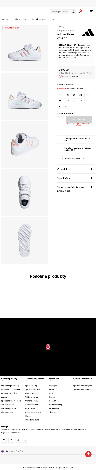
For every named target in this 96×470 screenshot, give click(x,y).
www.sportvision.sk (35, 467)
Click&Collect (30, 393)
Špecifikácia (74, 178)
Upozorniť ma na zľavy (70, 76)
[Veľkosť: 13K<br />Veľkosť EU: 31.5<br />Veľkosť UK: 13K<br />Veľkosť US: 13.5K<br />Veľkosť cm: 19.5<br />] (67, 101)
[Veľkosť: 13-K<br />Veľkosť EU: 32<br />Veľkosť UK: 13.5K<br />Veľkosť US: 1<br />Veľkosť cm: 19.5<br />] (74, 101)
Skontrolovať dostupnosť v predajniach (74, 188)
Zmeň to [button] (19, 451)
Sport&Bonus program (82, 385)
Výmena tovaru (31, 401)
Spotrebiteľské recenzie (11, 401)
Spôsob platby (31, 385)
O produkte (74, 169)
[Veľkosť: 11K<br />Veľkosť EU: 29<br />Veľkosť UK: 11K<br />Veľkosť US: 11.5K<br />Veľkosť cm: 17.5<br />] (74, 95)
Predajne (53, 385)
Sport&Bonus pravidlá (82, 389)
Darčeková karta (32, 420)
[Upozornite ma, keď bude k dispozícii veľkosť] (60, 95)
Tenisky (31, 19)
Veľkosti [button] (71, 89)
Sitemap (52, 412)
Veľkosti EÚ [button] (62, 89)
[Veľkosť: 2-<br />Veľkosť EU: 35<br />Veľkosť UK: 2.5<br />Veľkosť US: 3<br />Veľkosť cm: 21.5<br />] (66, 106)
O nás (51, 389)
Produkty (16, 19)
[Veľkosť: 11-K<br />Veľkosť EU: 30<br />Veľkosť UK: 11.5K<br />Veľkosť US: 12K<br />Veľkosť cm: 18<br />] (80, 95)
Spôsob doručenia (32, 389)
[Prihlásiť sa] (79, 11)
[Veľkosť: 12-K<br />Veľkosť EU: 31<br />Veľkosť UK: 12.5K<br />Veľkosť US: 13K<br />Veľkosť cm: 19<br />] (59, 101)
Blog (51, 393)
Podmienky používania (10, 389)
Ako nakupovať (7, 404)
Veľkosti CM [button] (81, 89)
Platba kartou (7, 412)
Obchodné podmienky (10, 385)
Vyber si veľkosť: (65, 84)
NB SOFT (52, 467)
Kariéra (52, 397)
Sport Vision (6, 19)
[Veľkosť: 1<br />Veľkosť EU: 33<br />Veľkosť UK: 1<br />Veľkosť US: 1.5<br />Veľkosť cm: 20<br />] (80, 101)
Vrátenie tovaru (31, 397)
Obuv (24, 19)
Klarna (28, 416)
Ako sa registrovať (9, 408)
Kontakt (52, 401)
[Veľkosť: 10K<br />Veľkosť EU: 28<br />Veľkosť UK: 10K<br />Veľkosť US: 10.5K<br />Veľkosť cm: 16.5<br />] (67, 95)
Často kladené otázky (34, 412)
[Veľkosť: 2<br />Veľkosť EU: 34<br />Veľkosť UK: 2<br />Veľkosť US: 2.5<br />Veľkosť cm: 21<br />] (59, 106)
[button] (63, 11)
